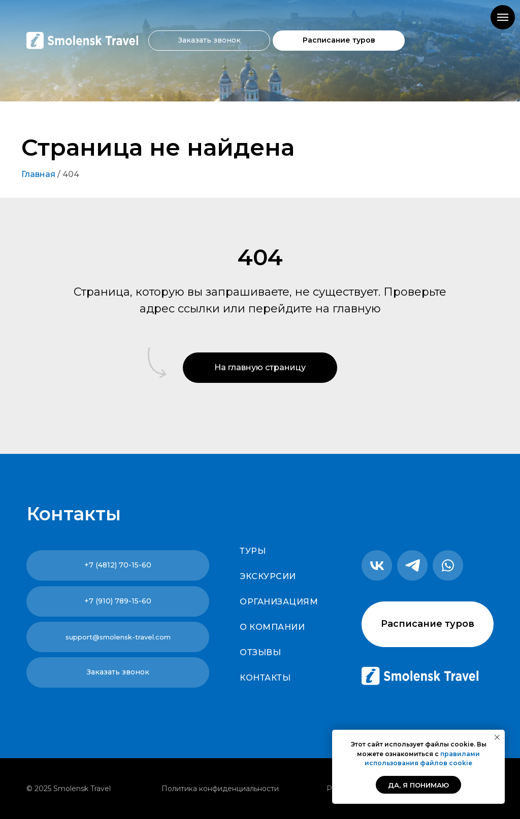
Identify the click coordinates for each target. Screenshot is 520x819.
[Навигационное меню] (502, 17)
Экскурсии (268, 576)
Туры (253, 551)
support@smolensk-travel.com (118, 637)
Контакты (265, 678)
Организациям (279, 602)
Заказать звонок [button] (209, 40)
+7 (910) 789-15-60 (117, 601)
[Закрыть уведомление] (497, 737)
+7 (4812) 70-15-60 (117, 564)
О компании (272, 627)
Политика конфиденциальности (220, 788)
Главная (38, 174)
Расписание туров (339, 40)
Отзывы (260, 652)
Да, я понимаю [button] (418, 785)
